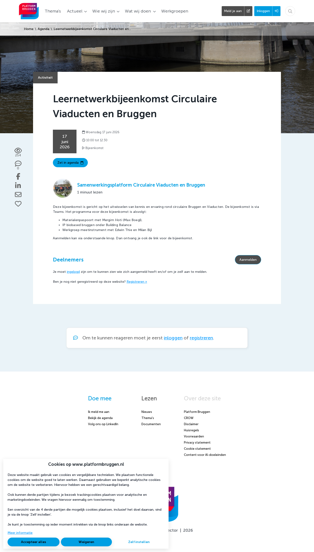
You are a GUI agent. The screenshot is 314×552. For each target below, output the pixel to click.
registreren (201, 338)
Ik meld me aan (98, 412)
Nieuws (146, 412)
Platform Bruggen (197, 412)
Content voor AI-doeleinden (205, 455)
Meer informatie (20, 533)
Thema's (147, 418)
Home (29, 29)
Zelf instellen (139, 542)
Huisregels (191, 430)
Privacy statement (197, 442)
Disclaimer (191, 424)
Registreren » (137, 282)
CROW (188, 418)
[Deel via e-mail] (18, 194)
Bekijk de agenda (100, 418)
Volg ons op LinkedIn (103, 424)
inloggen (173, 338)
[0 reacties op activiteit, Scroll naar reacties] (18, 165)
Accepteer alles (33, 542)
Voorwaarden (194, 436)
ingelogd (73, 272)
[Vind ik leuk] (18, 204)
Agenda (43, 29)
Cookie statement (197, 448)
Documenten (151, 424)
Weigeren (86, 542)
